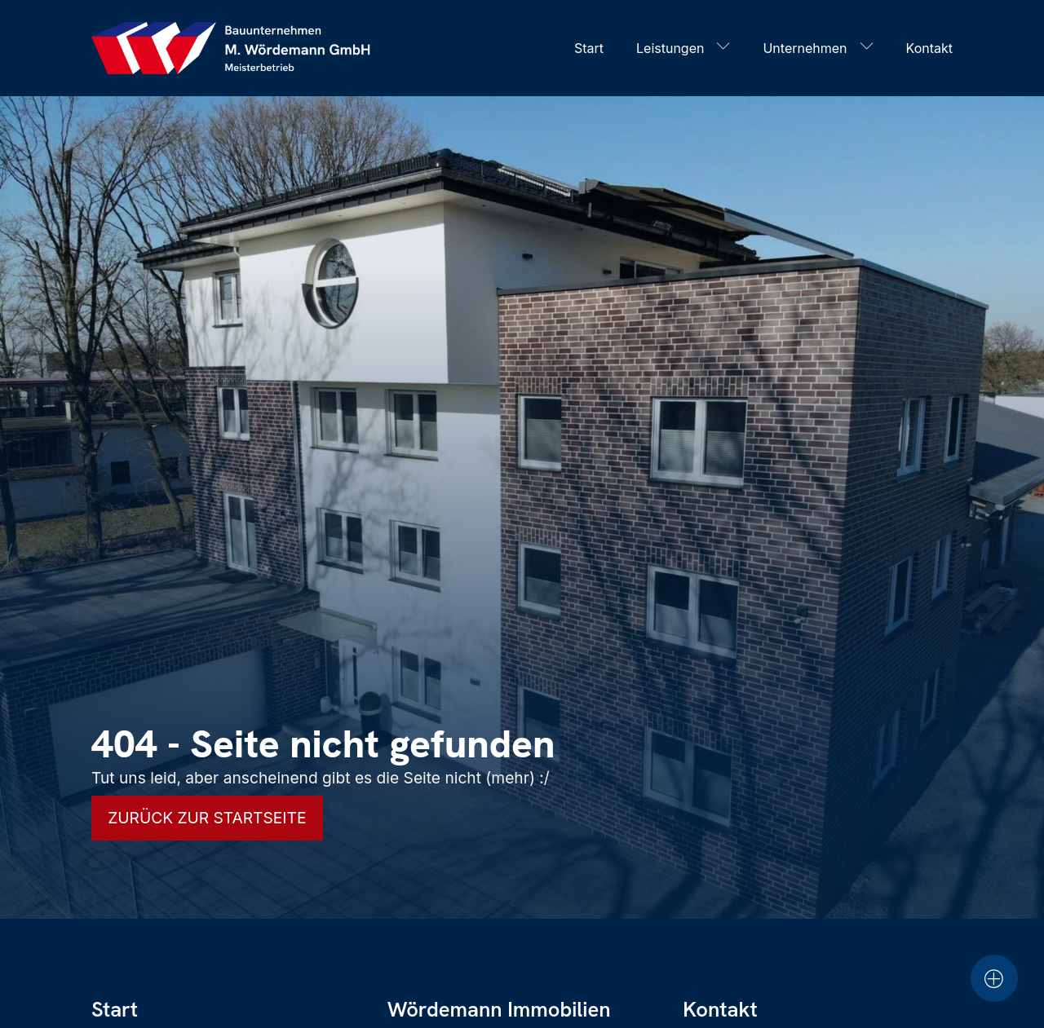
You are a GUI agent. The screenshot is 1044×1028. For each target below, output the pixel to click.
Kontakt (929, 48)
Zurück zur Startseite (207, 817)
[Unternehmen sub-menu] (870, 48)
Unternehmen (805, 48)
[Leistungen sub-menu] (727, 48)
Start (589, 48)
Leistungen (670, 48)
